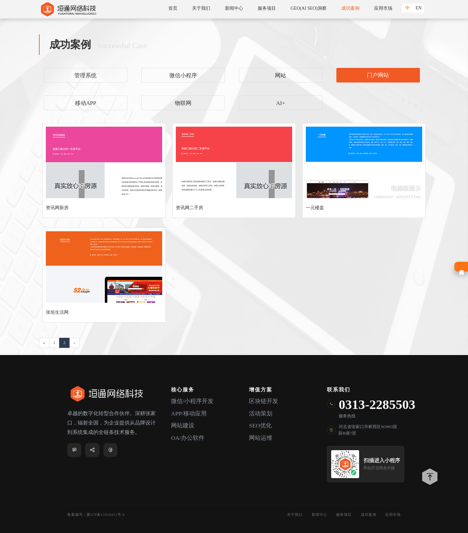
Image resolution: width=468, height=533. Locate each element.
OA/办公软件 (187, 438)
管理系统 (85, 75)
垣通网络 (68, 9)
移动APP (85, 103)
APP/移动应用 (189, 414)
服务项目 (267, 8)
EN (419, 8)
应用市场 (383, 8)
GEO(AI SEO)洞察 (309, 8)
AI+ (280, 103)
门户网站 (378, 75)
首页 (172, 8)
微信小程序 (183, 75)
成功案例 (350, 8)
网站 (280, 75)
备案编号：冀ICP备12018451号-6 (96, 514)
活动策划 (260, 414)
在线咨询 (461, 266)
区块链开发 (263, 401)
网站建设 (182, 426)
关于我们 (201, 8)
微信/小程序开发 (192, 401)
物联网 (183, 103)
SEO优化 (260, 426)
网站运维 (260, 438)
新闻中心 (234, 8)
